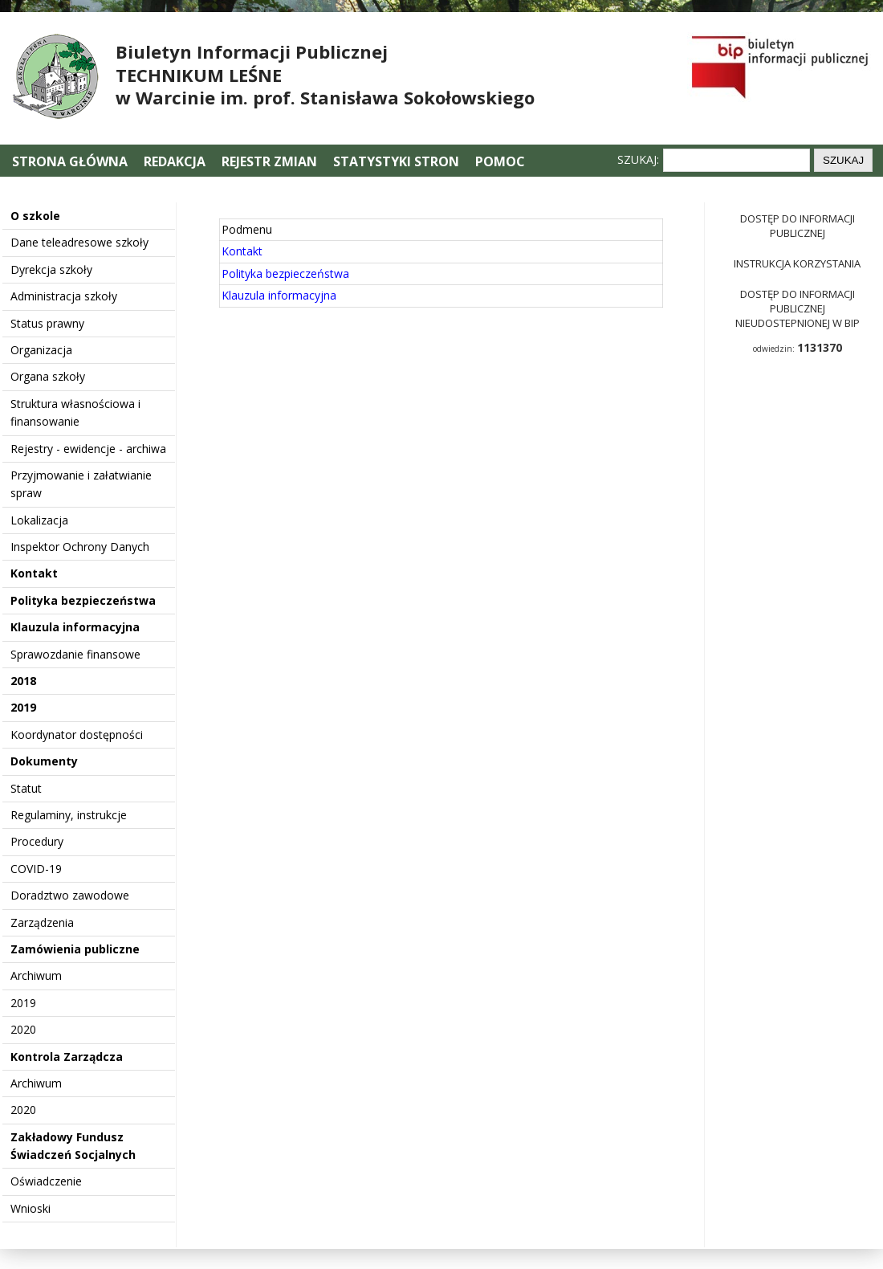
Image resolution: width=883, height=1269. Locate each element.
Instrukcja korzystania (797, 263)
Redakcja (174, 161)
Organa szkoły (47, 376)
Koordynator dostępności (76, 734)
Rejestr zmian (269, 161)
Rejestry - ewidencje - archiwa (88, 448)
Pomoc (500, 161)
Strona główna (71, 161)
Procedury (36, 841)
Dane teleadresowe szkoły (79, 242)
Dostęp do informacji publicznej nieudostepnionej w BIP (797, 308)
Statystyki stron (396, 161)
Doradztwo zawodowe (69, 895)
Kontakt (34, 573)
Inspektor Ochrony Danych (79, 546)
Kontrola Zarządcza (66, 1056)
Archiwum (36, 975)
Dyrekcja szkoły (51, 269)
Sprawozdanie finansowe (75, 654)
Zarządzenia (42, 922)
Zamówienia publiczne (75, 949)
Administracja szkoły (63, 296)
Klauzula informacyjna (75, 626)
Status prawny (47, 323)
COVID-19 (36, 868)
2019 (23, 707)
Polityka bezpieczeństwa (83, 600)
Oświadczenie (46, 1181)
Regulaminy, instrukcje (68, 814)
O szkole (35, 215)
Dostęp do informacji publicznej (797, 225)
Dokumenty (44, 761)
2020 (23, 1029)
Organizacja (41, 349)
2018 (23, 680)
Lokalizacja (39, 520)
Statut (26, 788)
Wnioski (30, 1208)
